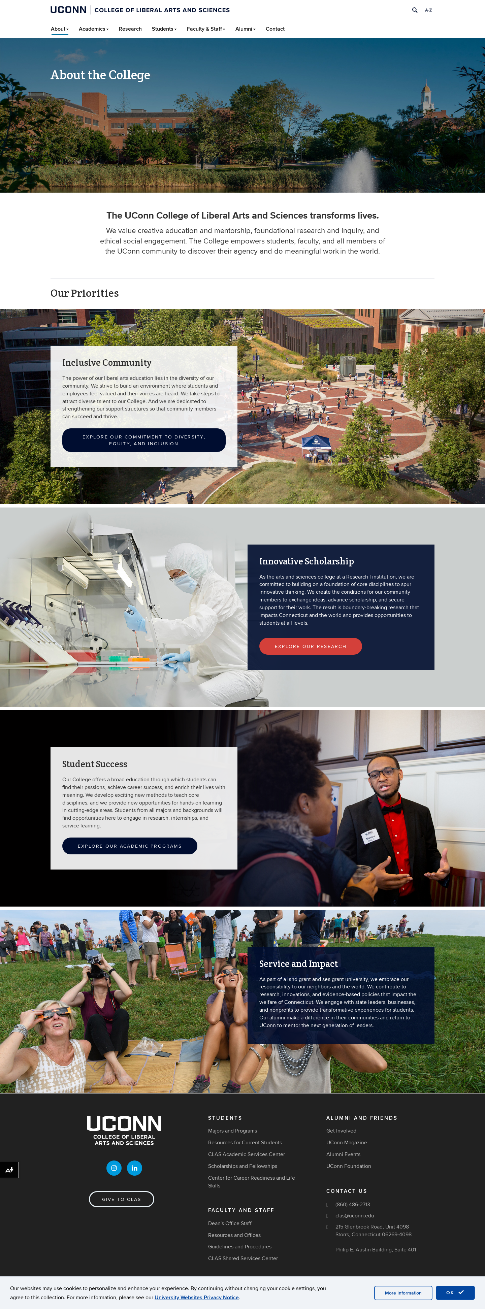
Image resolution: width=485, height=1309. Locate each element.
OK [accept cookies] (455, 1292)
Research (130, 29)
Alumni (245, 29)
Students (164, 29)
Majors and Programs (232, 1130)
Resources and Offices (234, 1235)
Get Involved (341, 1130)
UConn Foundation (348, 1166)
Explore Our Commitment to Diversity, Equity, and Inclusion (144, 440)
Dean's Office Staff (230, 1223)
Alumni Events (343, 1154)
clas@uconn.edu (354, 1215)
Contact (275, 29)
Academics (94, 29)
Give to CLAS (121, 1199)
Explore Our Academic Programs (130, 846)
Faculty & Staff (206, 29)
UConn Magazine (346, 1142)
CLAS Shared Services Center (243, 1258)
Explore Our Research (311, 646)
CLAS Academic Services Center (246, 1154)
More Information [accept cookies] (403, 1293)
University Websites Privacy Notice (197, 1297)
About (60, 29)
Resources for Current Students (245, 1142)
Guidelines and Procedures (239, 1246)
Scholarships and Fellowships (242, 1166)
